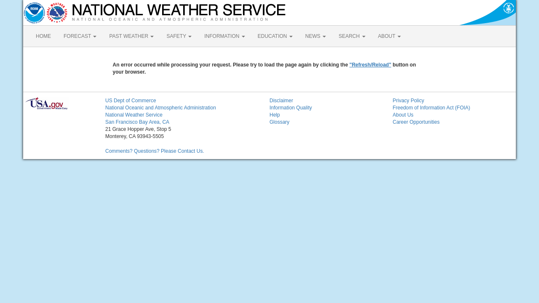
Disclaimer (281, 101)
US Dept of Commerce (130, 101)
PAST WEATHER (131, 36)
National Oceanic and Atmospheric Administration (160, 108)
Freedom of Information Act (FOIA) (431, 108)
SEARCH (352, 36)
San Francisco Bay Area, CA (137, 122)
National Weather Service (134, 115)
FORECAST (80, 36)
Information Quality (291, 108)
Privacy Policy (408, 101)
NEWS (315, 36)
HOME (43, 36)
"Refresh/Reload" (370, 65)
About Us (403, 115)
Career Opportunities (416, 122)
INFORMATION (224, 36)
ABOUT (389, 36)
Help (275, 115)
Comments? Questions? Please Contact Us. (154, 151)
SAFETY (179, 36)
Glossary (279, 122)
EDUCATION (275, 36)
